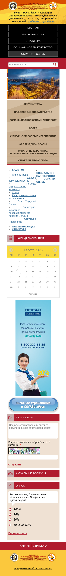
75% (16, 514)
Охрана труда (20, 174)
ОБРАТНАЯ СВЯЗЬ (33, 53)
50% (16, 519)
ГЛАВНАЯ (33, 27)
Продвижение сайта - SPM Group (33, 568)
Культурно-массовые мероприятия (22, 197)
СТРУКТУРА (33, 40)
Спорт (15, 192)
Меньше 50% (22, 524)
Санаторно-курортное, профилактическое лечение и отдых (22, 211)
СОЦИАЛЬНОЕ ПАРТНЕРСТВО (33, 47)
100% (17, 509)
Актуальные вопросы (31, 473)
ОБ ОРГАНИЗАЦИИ (33, 34)
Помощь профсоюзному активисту (22, 186)
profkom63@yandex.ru (41, 21)
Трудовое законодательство (22, 179)
